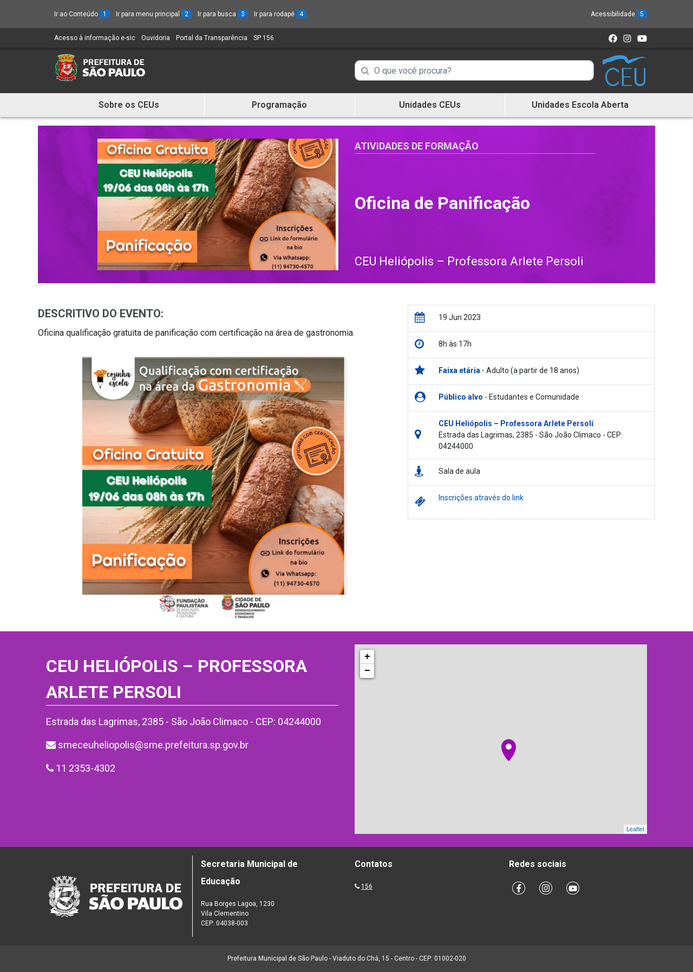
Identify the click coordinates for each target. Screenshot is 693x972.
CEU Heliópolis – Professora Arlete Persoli (469, 261)
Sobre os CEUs (129, 105)
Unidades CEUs (430, 105)
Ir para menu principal (154, 14)
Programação (279, 105)
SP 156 (263, 38)
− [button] (367, 670)
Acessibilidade (619, 14)
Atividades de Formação (417, 146)
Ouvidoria (155, 38)
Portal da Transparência (211, 38)
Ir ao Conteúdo (82, 14)
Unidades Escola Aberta (580, 105)
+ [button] (367, 656)
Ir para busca (223, 14)
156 (366, 886)
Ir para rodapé (280, 14)
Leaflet (635, 829)
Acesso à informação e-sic (94, 38)
